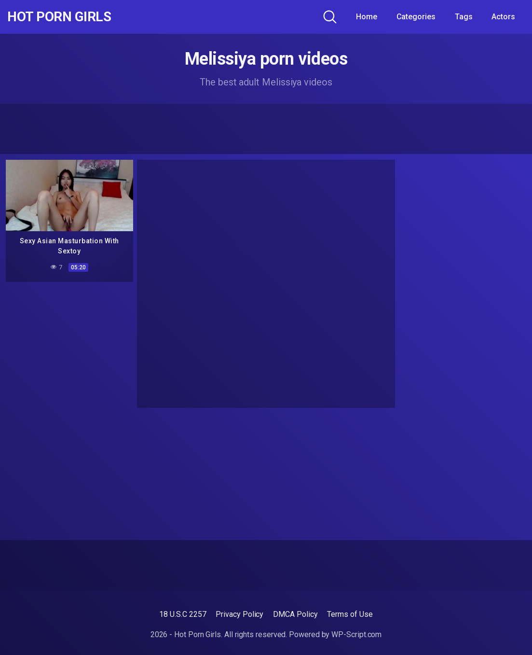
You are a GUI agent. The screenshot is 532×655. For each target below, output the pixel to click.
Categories (416, 16)
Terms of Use (349, 614)
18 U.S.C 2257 (182, 614)
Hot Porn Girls (59, 16)
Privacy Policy (239, 614)
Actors (503, 16)
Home (366, 16)
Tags (464, 16)
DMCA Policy (295, 614)
